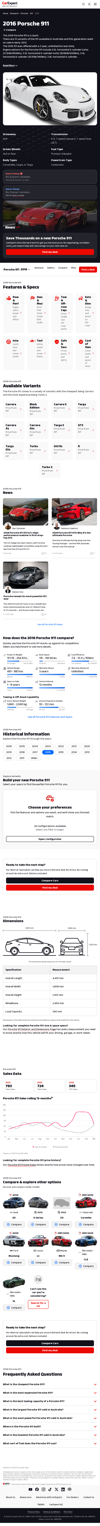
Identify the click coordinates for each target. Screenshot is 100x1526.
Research (14, 13)
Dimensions (38, 267)
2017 (35, 752)
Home (5, 13)
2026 (9, 746)
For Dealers (73, 1497)
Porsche (24, 13)
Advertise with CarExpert (49, 1497)
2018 (22, 752)
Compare (62, 267)
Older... (35, 758)
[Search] (83, 4)
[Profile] (89, 4)
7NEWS (41, 1504)
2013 (87, 752)
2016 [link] (37, 13)
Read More (10, 65)
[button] (50, 216)
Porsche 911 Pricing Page (22, 1164)
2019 (9, 752)
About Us (10, 1497)
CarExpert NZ (56, 1504)
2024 (35, 746)
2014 (74, 752)
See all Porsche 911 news (50, 624)
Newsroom (25, 1497)
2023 (48, 746)
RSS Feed (68, 1511)
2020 (87, 746)
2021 (74, 746)
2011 (22, 758)
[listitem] (35, 758)
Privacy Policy (34, 1511)
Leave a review (18, 195)
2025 (22, 746)
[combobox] (25, 269)
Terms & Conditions (51, 1511)
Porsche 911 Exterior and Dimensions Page (32, 1029)
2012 (9, 758)
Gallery (51, 267)
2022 (61, 746)
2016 (48, 752)
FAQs (73, 267)
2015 (61, 752)
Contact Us (88, 1497)
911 (31, 13)
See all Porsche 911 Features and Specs (50, 716)
